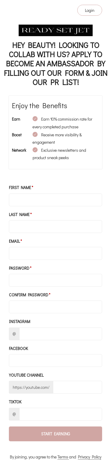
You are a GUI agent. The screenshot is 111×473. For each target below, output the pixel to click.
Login (89, 10)
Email (14, 241)
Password (19, 268)
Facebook (18, 348)
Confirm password (28, 295)
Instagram (19, 321)
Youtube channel (26, 375)
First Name (20, 187)
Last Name (19, 214)
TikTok (15, 402)
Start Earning (55, 434)
